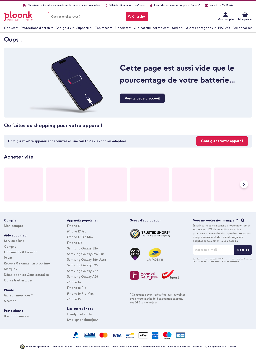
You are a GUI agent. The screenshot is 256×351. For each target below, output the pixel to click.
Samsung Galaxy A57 (82, 271)
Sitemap (10, 301)
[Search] (137, 16)
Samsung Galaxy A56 (82, 277)
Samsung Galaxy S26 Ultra (86, 260)
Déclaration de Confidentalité (26, 275)
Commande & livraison (20, 252)
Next (244, 184)
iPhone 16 (74, 282)
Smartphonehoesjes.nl (83, 320)
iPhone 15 (74, 299)
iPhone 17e (74, 243)
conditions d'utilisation (219, 261)
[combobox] (98, 16)
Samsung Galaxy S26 (82, 248)
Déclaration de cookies (125, 346)
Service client (14, 241)
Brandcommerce (16, 316)
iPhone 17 (74, 226)
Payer (8, 258)
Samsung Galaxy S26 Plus (85, 254)
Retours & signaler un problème (27, 263)
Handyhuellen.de (79, 314)
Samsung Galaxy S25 (82, 265)
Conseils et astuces (18, 280)
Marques (10, 269)
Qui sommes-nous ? (18, 295)
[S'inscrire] (243, 250)
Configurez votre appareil (222, 141)
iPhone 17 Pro (76, 231)
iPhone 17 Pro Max (80, 237)
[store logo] (18, 16)
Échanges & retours (179, 346)
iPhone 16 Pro (77, 288)
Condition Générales (153, 346)
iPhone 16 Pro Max (80, 294)
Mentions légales (62, 346)
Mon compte (225, 19)
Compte (10, 247)
